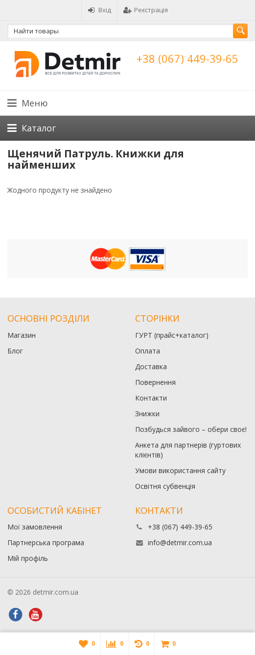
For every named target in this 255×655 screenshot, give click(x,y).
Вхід (99, 9)
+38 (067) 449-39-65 (187, 58)
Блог (15, 350)
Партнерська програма (45, 542)
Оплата (147, 350)
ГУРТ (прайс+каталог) (172, 335)
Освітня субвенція (165, 486)
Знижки (147, 413)
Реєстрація (145, 9)
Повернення (155, 382)
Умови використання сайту (180, 470)
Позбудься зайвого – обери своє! (191, 429)
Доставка (151, 366)
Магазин (21, 335)
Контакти (151, 398)
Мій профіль (27, 558)
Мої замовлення (34, 526)
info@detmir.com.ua (180, 542)
